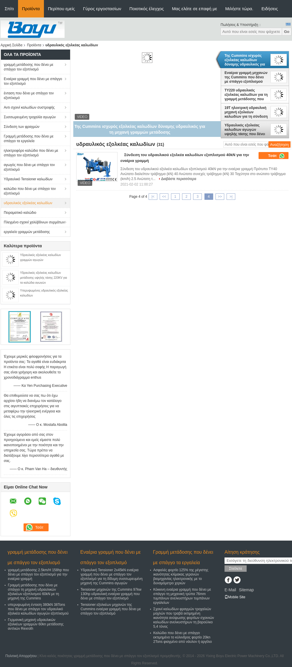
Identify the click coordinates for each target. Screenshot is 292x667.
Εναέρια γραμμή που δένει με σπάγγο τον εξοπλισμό (33, 81)
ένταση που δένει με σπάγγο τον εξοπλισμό (29, 95)
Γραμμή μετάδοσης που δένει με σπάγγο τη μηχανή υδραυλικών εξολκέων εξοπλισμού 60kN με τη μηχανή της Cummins (33, 591)
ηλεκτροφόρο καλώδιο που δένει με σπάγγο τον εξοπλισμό (31, 153)
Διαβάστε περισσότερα (178, 179)
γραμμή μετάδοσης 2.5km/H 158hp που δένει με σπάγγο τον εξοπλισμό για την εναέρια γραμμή (38, 574)
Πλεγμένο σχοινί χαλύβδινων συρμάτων (34, 222)
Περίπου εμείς (61, 8)
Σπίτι (9, 8)
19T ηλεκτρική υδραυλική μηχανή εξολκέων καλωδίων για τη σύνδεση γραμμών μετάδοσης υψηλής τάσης (246, 112)
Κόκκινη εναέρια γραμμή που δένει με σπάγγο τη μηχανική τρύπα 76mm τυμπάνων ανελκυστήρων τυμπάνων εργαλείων (182, 596)
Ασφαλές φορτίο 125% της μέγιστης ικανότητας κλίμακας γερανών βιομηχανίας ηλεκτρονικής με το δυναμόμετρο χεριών (180, 576)
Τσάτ (276, 156)
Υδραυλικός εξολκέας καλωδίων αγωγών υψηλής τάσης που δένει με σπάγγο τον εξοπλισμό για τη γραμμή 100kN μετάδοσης (246, 129)
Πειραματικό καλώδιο (20, 213)
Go (286, 31)
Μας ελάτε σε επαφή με (194, 8)
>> (220, 197)
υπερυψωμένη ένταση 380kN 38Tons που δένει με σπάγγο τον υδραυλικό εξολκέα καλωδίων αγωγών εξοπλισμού (38, 609)
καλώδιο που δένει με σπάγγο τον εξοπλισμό (30, 191)
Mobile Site (235, 597)
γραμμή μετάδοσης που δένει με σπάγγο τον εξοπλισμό (28, 67)
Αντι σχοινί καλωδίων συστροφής (29, 107)
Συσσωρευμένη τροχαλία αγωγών (30, 117)
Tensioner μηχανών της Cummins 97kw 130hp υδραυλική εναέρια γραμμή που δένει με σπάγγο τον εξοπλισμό (111, 593)
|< (153, 197)
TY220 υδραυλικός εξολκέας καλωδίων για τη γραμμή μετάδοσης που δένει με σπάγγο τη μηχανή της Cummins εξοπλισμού (246, 94)
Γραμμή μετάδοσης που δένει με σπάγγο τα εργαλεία (29, 138)
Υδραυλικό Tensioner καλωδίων (28, 179)
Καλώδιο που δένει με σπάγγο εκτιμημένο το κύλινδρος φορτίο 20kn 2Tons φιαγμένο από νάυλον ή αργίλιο (182, 637)
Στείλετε (235, 568)
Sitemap (246, 589)
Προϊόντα (31, 8)
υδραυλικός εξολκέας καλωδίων (28, 203)
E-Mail (230, 589)
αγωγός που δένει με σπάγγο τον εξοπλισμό (29, 167)
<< (164, 197)
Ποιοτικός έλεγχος (146, 8)
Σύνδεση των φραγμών (22, 127)
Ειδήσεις (269, 8)
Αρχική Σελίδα (11, 45)
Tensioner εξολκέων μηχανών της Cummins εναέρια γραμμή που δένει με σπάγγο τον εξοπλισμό (111, 609)
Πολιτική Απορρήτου (21, 656)
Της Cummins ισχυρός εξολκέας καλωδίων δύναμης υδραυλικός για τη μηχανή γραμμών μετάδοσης (245, 60)
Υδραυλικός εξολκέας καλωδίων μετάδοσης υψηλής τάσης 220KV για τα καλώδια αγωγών (43, 277)
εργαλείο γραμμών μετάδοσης (27, 232)
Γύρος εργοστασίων (102, 8)
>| (230, 197)
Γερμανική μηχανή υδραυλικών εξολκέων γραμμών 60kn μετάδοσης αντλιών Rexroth (36, 624)
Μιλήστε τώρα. (239, 8)
